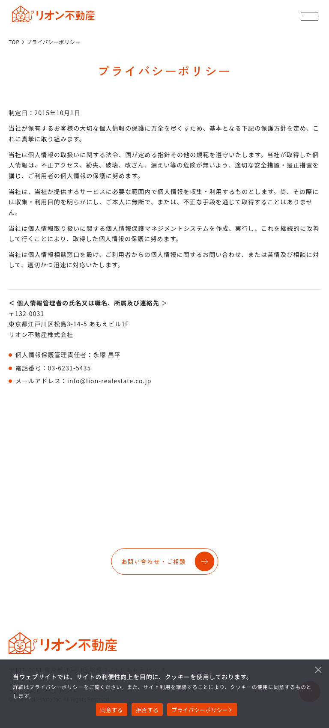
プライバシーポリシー (199, 710)
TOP (14, 42)
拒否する (147, 710)
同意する (111, 710)
